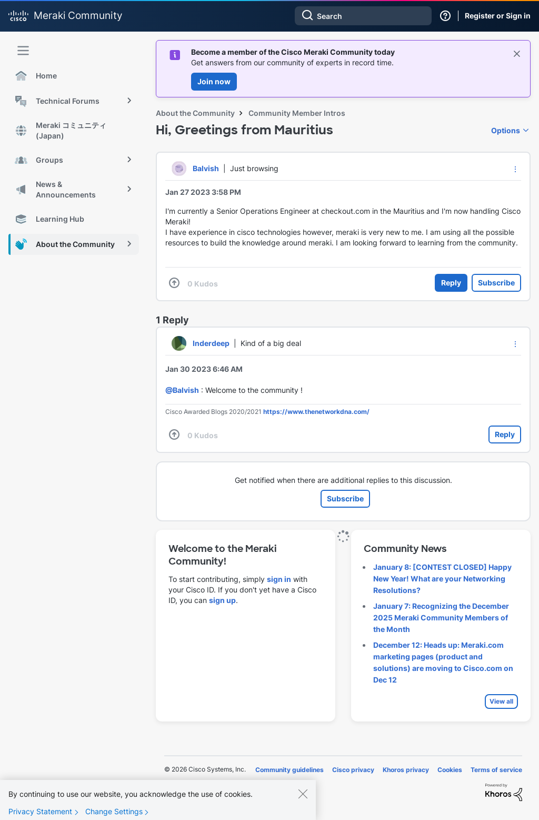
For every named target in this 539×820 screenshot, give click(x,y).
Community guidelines (289, 770)
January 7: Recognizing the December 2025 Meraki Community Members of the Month (441, 617)
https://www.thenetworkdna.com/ (316, 412)
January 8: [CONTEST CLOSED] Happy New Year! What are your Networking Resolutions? (442, 578)
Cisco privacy (353, 770)
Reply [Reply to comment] (505, 434)
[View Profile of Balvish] (206, 168)
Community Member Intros (296, 112)
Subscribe (496, 282)
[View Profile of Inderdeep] (211, 343)
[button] (515, 169)
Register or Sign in (498, 15)
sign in (279, 579)
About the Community (195, 112)
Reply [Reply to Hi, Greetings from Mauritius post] (451, 282)
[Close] (302, 801)
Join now (214, 81)
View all (501, 701)
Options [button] (505, 130)
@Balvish (182, 390)
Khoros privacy (406, 770)
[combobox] (363, 15)
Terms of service (496, 770)
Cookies (449, 770)
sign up (222, 600)
